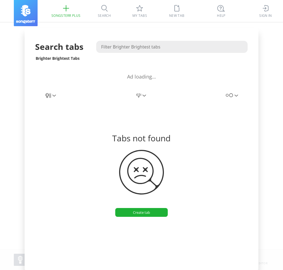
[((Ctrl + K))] (221, 11)
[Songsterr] (26, 13)
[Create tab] (141, 212)
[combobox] (51, 98)
